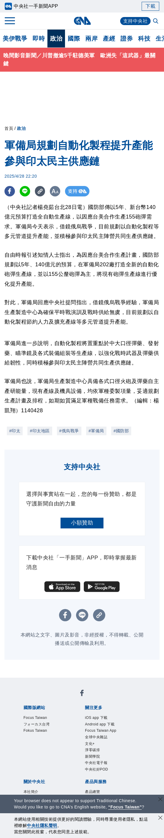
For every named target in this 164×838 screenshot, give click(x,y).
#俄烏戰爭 (69, 430)
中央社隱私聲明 (42, 825)
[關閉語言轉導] (160, 800)
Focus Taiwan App (100, 730)
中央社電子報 (96, 763)
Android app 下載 (100, 724)
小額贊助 (82, 523)
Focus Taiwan (35, 718)
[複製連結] (40, 191)
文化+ (90, 744)
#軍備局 (96, 430)
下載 (150, 6)
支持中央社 (135, 21)
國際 (74, 38)
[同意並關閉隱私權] (160, 818)
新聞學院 (92, 756)
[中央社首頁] (82, 21)
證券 (126, 38)
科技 (144, 38)
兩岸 (91, 38)
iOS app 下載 (96, 718)
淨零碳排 (92, 750)
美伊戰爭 (15, 38)
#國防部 (121, 430)
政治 (56, 38)
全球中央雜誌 (96, 737)
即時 (39, 38)
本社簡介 (31, 792)
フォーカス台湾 (37, 724)
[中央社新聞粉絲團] (82, 694)
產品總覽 (92, 792)
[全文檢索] (156, 21)
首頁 (8, 128)
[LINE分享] (25, 191)
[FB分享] (9, 191)
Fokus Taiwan (35, 730)
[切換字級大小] (55, 191)
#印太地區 (39, 430)
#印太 (14, 430)
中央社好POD (96, 769)
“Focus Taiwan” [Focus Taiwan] (125, 807)
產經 (109, 38)
